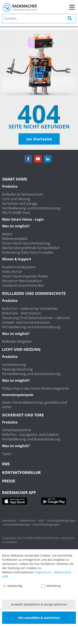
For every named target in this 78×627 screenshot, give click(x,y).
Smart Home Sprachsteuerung (26, 243)
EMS (6, 463)
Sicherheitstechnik (16, 430)
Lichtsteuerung (14, 364)
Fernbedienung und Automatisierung (31, 208)
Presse (8, 480)
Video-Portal (12, 271)
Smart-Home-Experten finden (25, 276)
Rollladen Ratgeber (17, 341)
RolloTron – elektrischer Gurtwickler (30, 308)
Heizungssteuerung (17, 369)
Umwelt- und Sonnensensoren (26, 322)
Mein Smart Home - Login (23, 219)
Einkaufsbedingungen (46, 524)
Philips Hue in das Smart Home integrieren (35, 388)
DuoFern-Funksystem (19, 267)
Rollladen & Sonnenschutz (22, 194)
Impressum (9, 520)
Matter (7, 234)
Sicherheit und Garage (19, 203)
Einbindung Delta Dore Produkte (27, 252)
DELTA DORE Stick (16, 212)
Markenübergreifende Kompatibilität (30, 247)
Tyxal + (7, 453)
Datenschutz (27, 520)
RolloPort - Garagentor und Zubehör (30, 434)
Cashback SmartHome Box (23, 285)
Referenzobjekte (14, 238)
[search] (39, 18)
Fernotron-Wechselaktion (22, 281)
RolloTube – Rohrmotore (21, 313)
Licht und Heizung (16, 199)
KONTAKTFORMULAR (21, 472)
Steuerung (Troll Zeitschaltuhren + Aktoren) (36, 317)
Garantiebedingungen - (18, 524)
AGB (41, 520)
